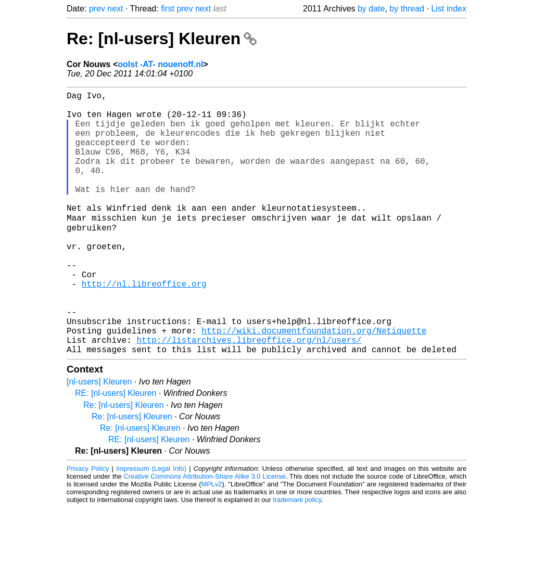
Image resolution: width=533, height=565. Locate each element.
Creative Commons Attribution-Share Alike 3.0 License (205, 533)
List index (448, 8)
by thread (406, 8)
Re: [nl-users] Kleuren (162, 38)
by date (371, 8)
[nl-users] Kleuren (99, 438)
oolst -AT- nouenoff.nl (160, 64)
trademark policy (297, 557)
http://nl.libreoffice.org (144, 326)
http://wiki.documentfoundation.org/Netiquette (313, 383)
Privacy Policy (88, 526)
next (115, 8)
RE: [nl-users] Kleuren (116, 450)
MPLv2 (211, 541)
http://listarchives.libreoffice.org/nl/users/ (248, 395)
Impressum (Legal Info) (151, 526)
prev (97, 8)
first (167, 8)
